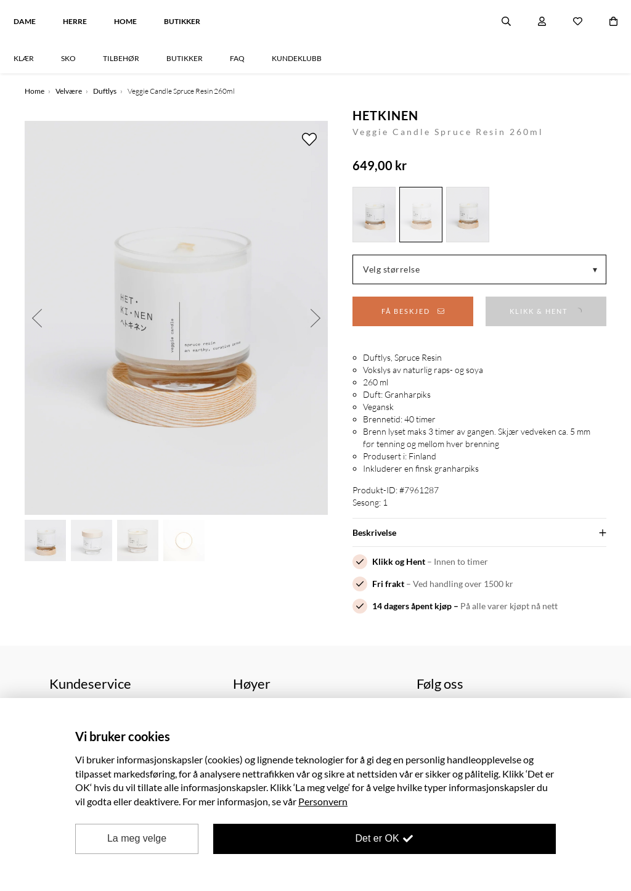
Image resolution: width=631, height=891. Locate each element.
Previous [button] (37, 318)
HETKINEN (385, 115)
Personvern (323, 801)
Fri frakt (388, 583)
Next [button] (315, 318)
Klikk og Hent (398, 561)
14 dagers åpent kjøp (412, 606)
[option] (176, 318)
